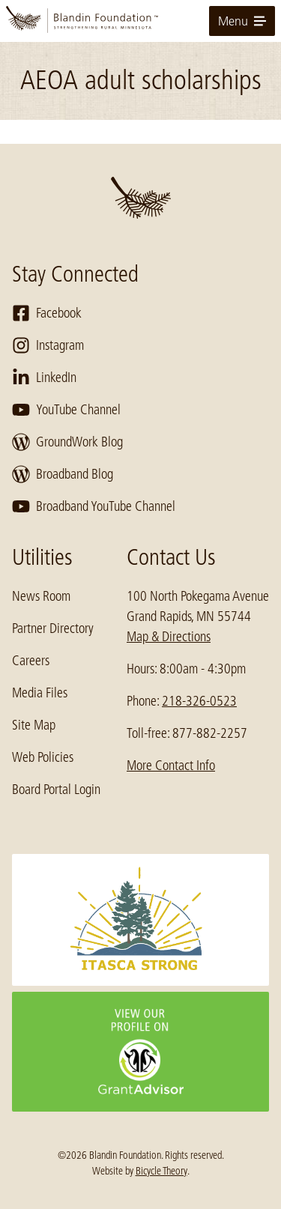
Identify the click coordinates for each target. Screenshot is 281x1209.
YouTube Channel (66, 410)
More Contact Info (171, 765)
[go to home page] (140, 21)
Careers (30, 660)
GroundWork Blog (67, 442)
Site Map (33, 725)
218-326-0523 (199, 701)
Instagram (48, 345)
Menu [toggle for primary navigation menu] (242, 20)
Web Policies (42, 757)
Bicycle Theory (161, 1171)
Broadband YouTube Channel (93, 506)
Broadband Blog (62, 474)
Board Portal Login (56, 789)
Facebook (47, 313)
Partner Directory (53, 628)
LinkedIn (44, 378)
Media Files (39, 693)
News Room (41, 596)
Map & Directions (169, 636)
